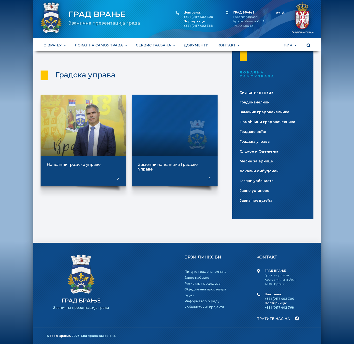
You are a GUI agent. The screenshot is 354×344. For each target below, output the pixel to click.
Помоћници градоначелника (267, 122)
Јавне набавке (196, 277)
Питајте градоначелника (205, 271)
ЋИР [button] (288, 45)
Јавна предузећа (256, 200)
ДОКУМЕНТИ (196, 45)
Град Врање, (61, 336)
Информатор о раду (201, 301)
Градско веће (253, 131)
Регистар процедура (202, 283)
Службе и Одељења (259, 151)
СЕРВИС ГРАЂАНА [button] (154, 45)
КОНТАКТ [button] (227, 45)
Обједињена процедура (205, 289)
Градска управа (255, 141)
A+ (278, 13)
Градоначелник (254, 102)
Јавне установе (254, 190)
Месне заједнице (256, 161)
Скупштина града (256, 92)
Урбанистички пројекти (204, 307)
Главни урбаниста (257, 181)
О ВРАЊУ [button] (53, 45)
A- (284, 13)
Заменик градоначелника (264, 112)
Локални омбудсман (259, 171)
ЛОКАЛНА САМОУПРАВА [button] (99, 45)
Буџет (189, 295)
